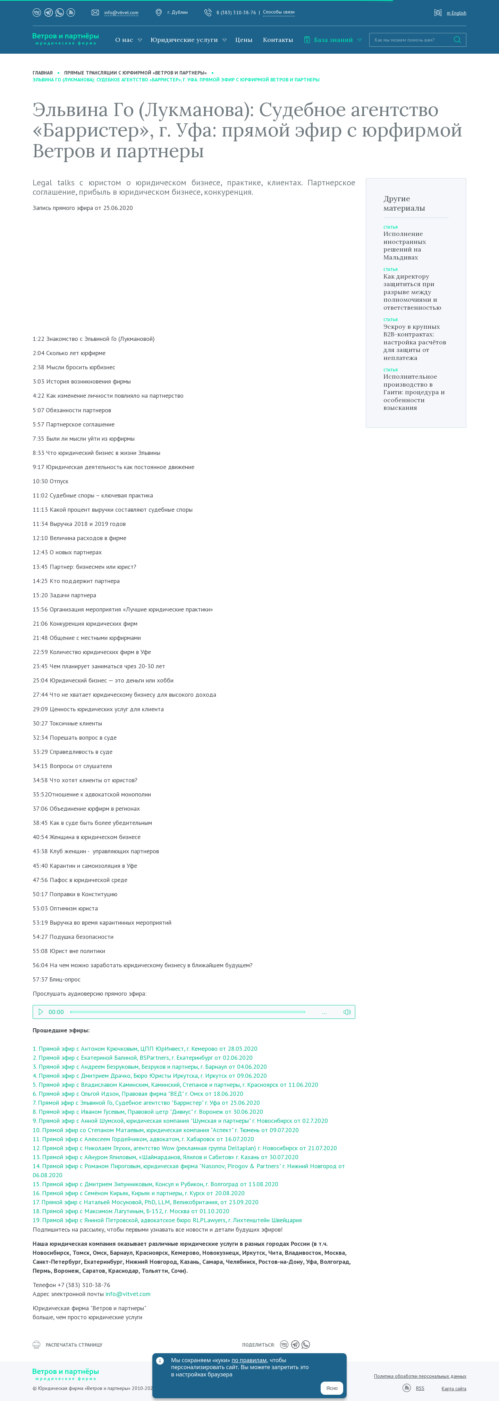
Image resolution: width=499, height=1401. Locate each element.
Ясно (332, 1388)
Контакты (278, 40)
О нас (124, 40)
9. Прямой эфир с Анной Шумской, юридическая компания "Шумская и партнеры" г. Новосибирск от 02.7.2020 (180, 1121)
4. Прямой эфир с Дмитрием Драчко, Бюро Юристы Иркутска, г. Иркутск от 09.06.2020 (150, 1076)
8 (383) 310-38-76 (236, 12)
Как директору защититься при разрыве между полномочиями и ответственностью (412, 291)
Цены (244, 40)
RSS (420, 1388)
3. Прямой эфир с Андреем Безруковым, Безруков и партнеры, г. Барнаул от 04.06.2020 (150, 1066)
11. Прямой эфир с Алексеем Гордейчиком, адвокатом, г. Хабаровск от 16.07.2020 (143, 1139)
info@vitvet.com (121, 12)
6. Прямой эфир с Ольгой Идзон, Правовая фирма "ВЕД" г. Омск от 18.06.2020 (138, 1094)
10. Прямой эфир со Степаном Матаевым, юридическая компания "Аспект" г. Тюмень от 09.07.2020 (166, 1130)
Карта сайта (454, 1388)
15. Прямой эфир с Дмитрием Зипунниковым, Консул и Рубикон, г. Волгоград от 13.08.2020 (155, 1184)
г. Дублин (178, 12)
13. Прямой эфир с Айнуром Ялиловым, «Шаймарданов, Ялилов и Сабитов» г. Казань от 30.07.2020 (165, 1157)
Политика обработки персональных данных (420, 1376)
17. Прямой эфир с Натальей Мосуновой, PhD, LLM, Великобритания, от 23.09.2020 (146, 1202)
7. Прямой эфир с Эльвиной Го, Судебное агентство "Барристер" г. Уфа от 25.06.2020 (146, 1103)
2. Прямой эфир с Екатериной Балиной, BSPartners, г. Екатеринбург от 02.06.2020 (143, 1057)
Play (41, 1009)
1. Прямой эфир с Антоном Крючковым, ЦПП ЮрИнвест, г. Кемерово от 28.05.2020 (145, 1048)
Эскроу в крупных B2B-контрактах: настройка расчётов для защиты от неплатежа (414, 342)
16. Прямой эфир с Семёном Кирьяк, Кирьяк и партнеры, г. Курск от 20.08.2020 (139, 1193)
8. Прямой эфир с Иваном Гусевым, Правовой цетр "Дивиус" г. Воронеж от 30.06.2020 (148, 1112)
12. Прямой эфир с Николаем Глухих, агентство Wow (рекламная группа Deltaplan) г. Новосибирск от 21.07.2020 (185, 1148)
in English (456, 13)
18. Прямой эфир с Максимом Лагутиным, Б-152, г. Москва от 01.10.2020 (131, 1211)
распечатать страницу (67, 1344)
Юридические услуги (184, 40)
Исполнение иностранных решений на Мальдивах (404, 245)
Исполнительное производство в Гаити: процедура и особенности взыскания (414, 392)
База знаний (328, 40)
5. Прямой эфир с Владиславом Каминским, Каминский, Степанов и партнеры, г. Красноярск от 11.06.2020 (175, 1085)
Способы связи (279, 12)
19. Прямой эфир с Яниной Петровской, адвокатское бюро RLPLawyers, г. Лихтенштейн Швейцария (168, 1220)
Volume (347, 1009)
